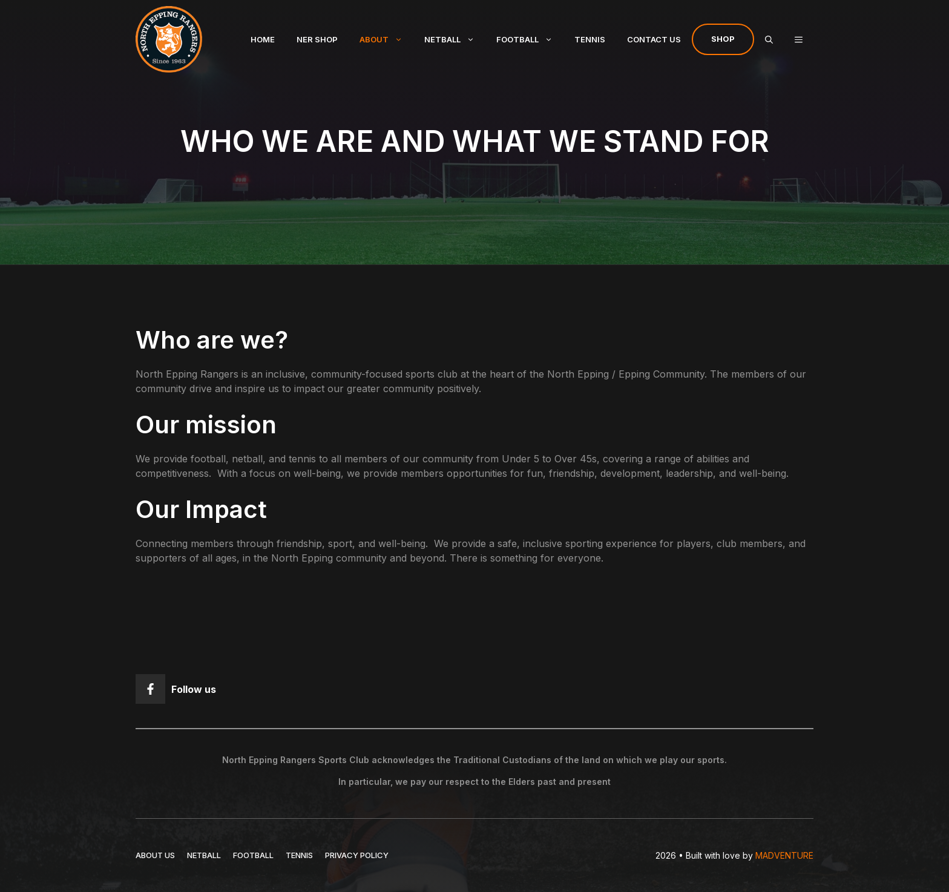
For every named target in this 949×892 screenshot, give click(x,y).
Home (263, 39)
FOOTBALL (253, 855)
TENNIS (299, 855)
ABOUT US (155, 855)
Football (529, 39)
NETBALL (204, 855)
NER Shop (317, 39)
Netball (454, 39)
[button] (798, 39)
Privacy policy (357, 855)
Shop (723, 39)
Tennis (589, 39)
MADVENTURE (784, 855)
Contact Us (654, 39)
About (386, 39)
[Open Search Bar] (769, 39)
